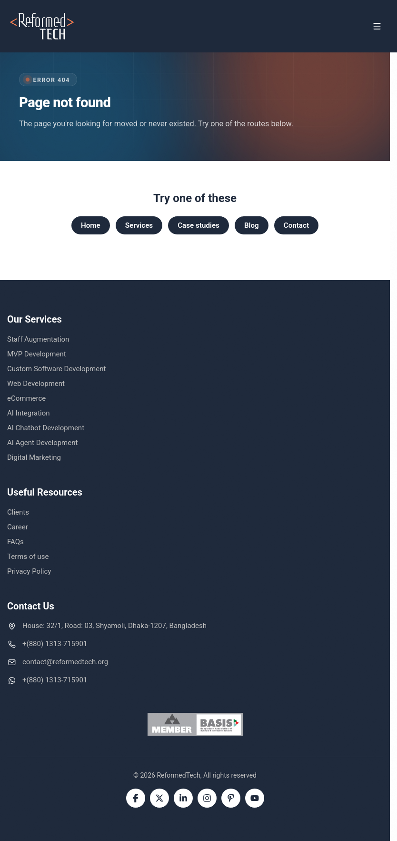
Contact (296, 225)
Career (17, 527)
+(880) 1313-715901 (54, 643)
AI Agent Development (42, 442)
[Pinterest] (230, 798)
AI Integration (28, 413)
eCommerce (26, 398)
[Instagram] (207, 798)
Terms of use (28, 556)
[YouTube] (254, 798)
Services (139, 225)
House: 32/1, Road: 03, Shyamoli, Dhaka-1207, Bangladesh (114, 625)
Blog (251, 225)
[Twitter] (159, 798)
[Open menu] (377, 26)
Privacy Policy (29, 571)
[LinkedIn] (183, 798)
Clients (18, 512)
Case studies (198, 225)
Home (90, 225)
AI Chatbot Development (45, 428)
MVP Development (36, 354)
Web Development (36, 383)
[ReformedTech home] (42, 26)
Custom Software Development (56, 369)
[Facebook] (135, 798)
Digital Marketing (34, 457)
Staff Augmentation (38, 339)
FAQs (15, 541)
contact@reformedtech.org (65, 662)
